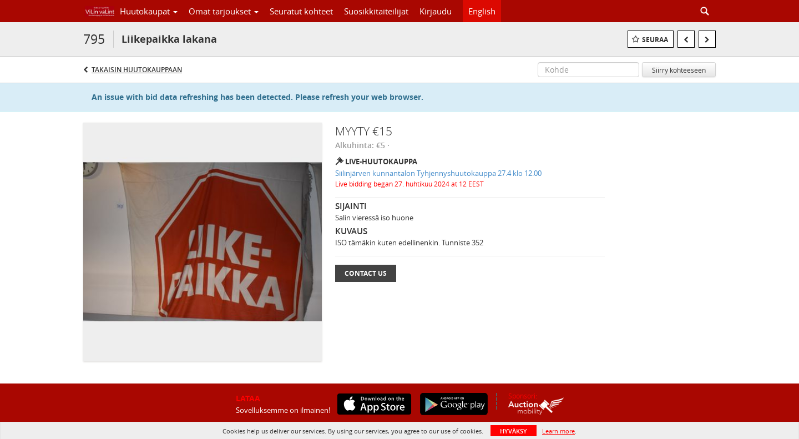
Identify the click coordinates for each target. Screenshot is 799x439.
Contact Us (366, 273)
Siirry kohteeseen (679, 69)
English (481, 11)
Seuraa (655, 39)
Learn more (558, 431)
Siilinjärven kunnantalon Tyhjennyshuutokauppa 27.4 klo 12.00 (438, 173)
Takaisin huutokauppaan (137, 69)
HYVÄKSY (513, 431)
